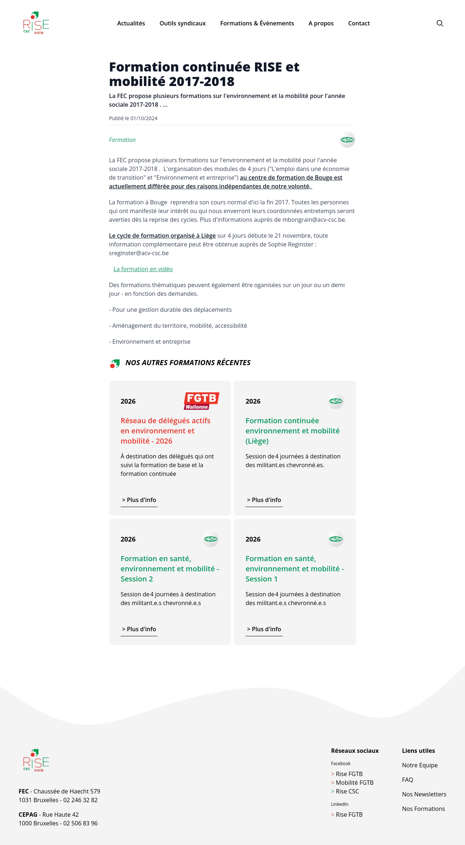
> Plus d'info (139, 500)
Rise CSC (345, 791)
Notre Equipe (420, 765)
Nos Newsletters (424, 794)
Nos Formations (423, 809)
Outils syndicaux (182, 23)
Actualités (131, 23)
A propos (321, 23)
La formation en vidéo (143, 269)
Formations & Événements (257, 23)
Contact (359, 23)
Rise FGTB (347, 774)
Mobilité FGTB (352, 783)
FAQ (407, 780)
